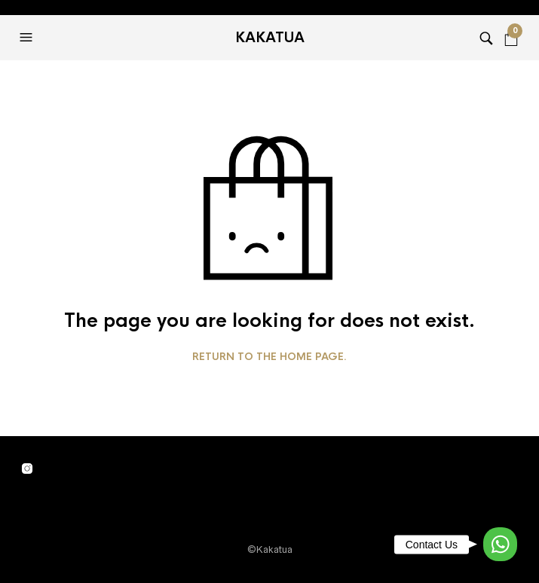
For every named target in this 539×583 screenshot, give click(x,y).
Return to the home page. (269, 357)
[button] (28, 37)
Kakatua (270, 37)
